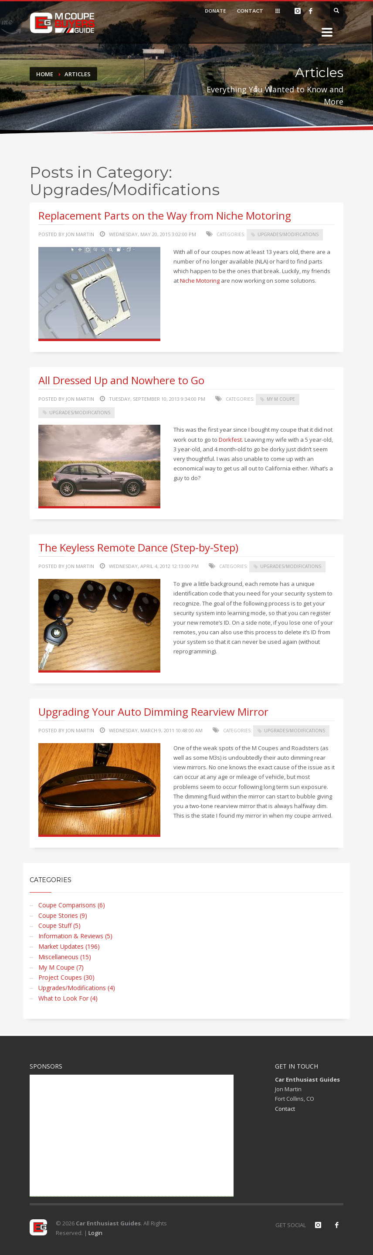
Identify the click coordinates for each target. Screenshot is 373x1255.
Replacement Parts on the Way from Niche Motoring (164, 215)
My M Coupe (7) (61, 967)
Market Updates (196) (69, 946)
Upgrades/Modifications (288, 234)
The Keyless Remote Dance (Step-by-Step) (138, 547)
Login (95, 1233)
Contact (285, 1109)
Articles (77, 74)
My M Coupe (281, 399)
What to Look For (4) (68, 998)
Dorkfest (230, 439)
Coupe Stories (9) (62, 915)
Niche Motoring (200, 280)
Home (44, 74)
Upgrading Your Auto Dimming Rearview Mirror (153, 711)
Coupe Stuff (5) (59, 925)
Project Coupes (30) (66, 977)
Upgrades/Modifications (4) (76, 988)
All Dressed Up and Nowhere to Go (121, 380)
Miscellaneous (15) (64, 957)
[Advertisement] (132, 1136)
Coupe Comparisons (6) (71, 905)
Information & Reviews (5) (75, 936)
